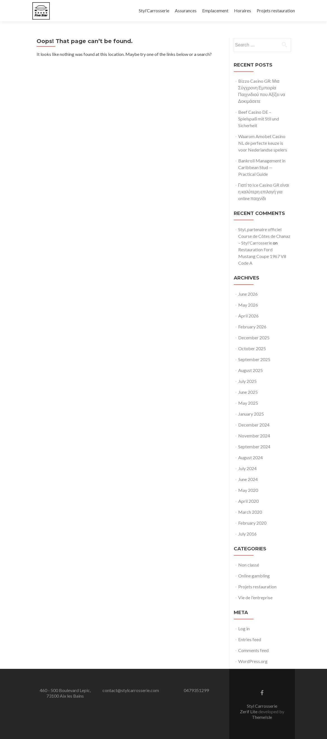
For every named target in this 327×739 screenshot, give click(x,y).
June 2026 (248, 294)
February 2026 (252, 326)
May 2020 (248, 490)
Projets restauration (276, 10)
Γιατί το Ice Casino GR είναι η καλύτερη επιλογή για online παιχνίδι (263, 191)
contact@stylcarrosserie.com (130, 690)
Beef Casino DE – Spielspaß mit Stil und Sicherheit (258, 118)
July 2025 (247, 381)
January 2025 (251, 413)
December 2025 (253, 337)
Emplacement (215, 10)
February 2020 (252, 522)
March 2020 (250, 512)
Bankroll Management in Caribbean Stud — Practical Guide (261, 167)
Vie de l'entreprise (255, 597)
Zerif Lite (249, 711)
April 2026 (248, 315)
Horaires (242, 10)
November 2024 (254, 435)
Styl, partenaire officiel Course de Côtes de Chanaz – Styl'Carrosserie (264, 236)
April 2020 (248, 501)
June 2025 (248, 392)
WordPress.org (253, 661)
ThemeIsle (262, 717)
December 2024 (253, 424)
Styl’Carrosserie (154, 10)
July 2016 (247, 533)
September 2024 (254, 446)
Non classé (248, 564)
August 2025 (250, 370)
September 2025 (254, 359)
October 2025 (252, 348)
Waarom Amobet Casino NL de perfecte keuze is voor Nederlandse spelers (262, 143)
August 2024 (250, 457)
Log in (244, 628)
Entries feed (249, 639)
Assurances (186, 10)
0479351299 (196, 690)
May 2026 (248, 304)
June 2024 (248, 479)
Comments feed (253, 650)
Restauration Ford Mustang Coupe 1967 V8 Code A (262, 256)
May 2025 (248, 403)
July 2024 (247, 468)
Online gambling (254, 575)
